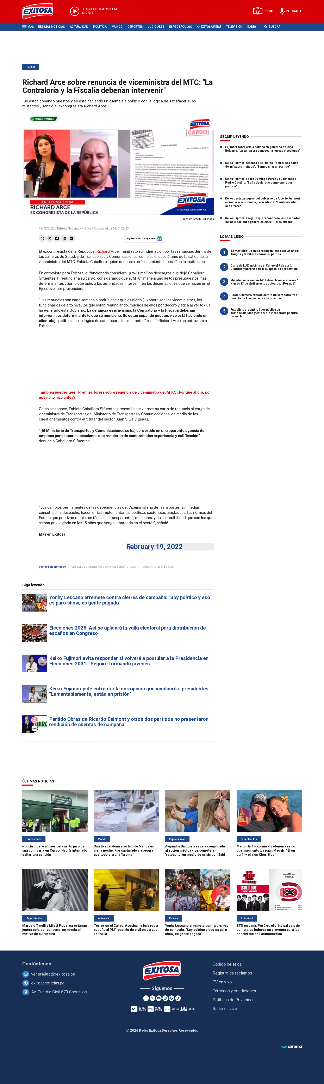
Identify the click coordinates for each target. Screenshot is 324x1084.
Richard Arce (166, 566)
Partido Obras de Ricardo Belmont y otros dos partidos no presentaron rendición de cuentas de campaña (128, 721)
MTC (133, 566)
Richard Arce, (108, 251)
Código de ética (227, 964)
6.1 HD (268, 11)
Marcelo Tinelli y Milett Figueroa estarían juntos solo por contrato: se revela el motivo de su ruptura (54, 930)
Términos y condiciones (234, 990)
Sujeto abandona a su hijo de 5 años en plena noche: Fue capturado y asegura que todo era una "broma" (124, 850)
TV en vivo (222, 981)
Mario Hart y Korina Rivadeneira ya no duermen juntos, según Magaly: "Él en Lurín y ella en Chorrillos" (266, 850)
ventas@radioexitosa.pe (53, 974)
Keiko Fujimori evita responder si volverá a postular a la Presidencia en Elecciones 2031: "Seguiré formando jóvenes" (128, 661)
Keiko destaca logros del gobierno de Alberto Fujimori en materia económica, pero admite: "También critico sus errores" (262, 202)
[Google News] (171, 998)
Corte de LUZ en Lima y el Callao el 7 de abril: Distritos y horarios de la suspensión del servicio (264, 267)
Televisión (234, 26)
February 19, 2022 (154, 547)
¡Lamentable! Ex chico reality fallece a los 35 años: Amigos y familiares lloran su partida (264, 252)
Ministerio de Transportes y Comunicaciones (98, 566)
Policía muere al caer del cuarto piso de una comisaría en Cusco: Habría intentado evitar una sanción (54, 850)
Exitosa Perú (210, 26)
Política (100, 26)
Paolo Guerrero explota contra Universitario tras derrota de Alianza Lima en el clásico (263, 296)
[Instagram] (165, 998)
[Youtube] (159, 998)
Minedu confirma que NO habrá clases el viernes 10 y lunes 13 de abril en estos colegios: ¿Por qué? (265, 282)
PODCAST (294, 11)
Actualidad (79, 26)
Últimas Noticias (51, 26)
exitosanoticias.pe (47, 983)
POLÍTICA (147, 566)
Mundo (117, 26)
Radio (251, 26)
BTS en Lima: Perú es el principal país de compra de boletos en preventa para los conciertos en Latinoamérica (268, 930)
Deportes (135, 26)
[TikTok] (178, 998)
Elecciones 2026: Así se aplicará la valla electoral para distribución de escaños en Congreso (127, 630)
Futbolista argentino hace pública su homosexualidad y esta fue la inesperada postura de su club (264, 313)
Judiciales (156, 26)
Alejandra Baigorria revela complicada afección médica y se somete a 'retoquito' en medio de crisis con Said (195, 850)
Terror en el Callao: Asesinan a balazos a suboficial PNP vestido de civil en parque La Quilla (126, 930)
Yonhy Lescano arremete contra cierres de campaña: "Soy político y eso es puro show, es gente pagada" (129, 600)
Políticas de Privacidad (234, 999)
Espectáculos (180, 26)
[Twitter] (152, 998)
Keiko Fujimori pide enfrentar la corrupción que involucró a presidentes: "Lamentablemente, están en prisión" (129, 691)
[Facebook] (146, 998)
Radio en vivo (225, 1008)
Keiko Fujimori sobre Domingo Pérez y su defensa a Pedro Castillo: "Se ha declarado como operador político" (260, 182)
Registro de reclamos (232, 973)
